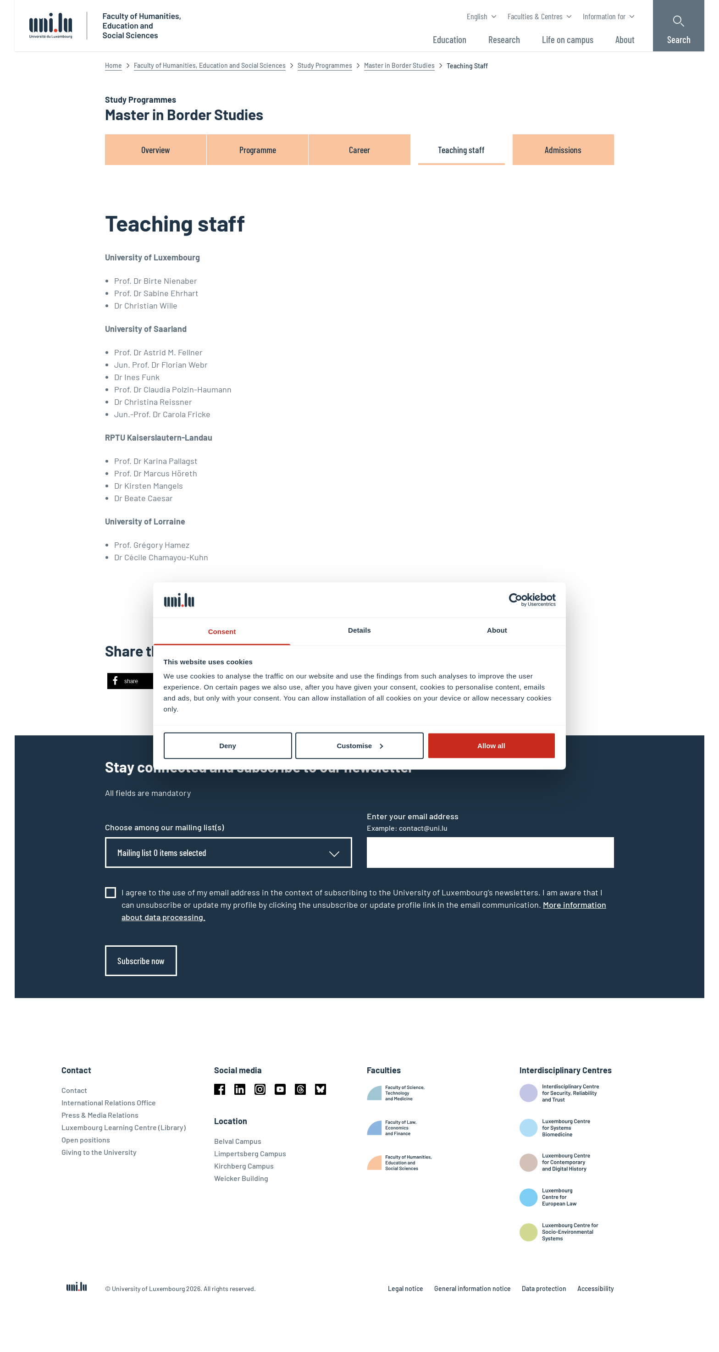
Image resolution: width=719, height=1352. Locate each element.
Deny (227, 745)
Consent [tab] (222, 631)
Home (113, 65)
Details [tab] (359, 630)
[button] (136, 681)
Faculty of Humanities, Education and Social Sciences (210, 65)
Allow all (491, 745)
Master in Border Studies (399, 65)
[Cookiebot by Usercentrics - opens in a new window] (516, 600)
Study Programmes (325, 65)
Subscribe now (141, 960)
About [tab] (497, 630)
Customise (360, 745)
